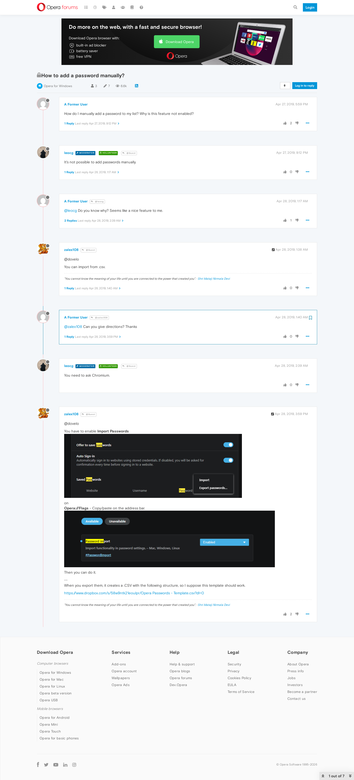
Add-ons (119, 664)
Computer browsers (52, 663)
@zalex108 (99, 318)
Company (297, 652)
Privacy (234, 671)
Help (174, 652)
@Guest (129, 153)
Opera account (124, 671)
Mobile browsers (50, 709)
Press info (295, 671)
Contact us (296, 699)
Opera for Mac (52, 679)
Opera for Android (55, 717)
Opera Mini (49, 724)
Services (121, 652)
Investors (295, 685)
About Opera (298, 664)
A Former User (76, 104)
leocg (68, 153)
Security (234, 664)
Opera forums (181, 678)
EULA (232, 685)
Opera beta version (56, 693)
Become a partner (302, 692)
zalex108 (71, 250)
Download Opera (180, 42)
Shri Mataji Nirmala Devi (214, 278)
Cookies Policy (239, 678)
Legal (233, 652)
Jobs (291, 678)
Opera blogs (180, 671)
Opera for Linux (52, 686)
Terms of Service (241, 692)
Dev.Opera (178, 685)
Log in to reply (304, 85)
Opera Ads (121, 685)
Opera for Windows (58, 86)
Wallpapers (121, 678)
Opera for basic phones (59, 738)
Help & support (182, 664)
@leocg (97, 201)
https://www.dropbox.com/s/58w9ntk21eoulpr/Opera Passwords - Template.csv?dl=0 (134, 593)
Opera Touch (50, 731)
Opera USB (49, 700)
